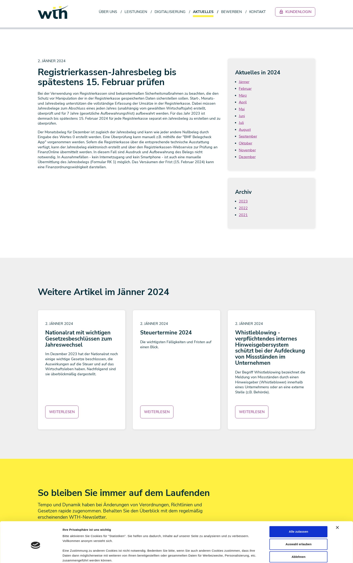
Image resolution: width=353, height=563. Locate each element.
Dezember (247, 156)
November (247, 150)
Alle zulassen (298, 454)
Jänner (244, 81)
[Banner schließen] (337, 450)
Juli (241, 122)
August (245, 129)
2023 (243, 201)
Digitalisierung (170, 11)
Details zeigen (225, 496)
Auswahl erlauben (298, 467)
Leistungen (136, 11)
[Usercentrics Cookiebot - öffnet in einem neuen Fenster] (35, 497)
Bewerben (231, 11)
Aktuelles (203, 11)
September (248, 136)
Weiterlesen (62, 411)
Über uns (108, 11)
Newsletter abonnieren (66, 541)
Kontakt (257, 11)
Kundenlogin (295, 11)
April (243, 102)
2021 (243, 215)
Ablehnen (298, 479)
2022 (243, 208)
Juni (242, 116)
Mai (242, 109)
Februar (245, 88)
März (243, 95)
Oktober (245, 143)
